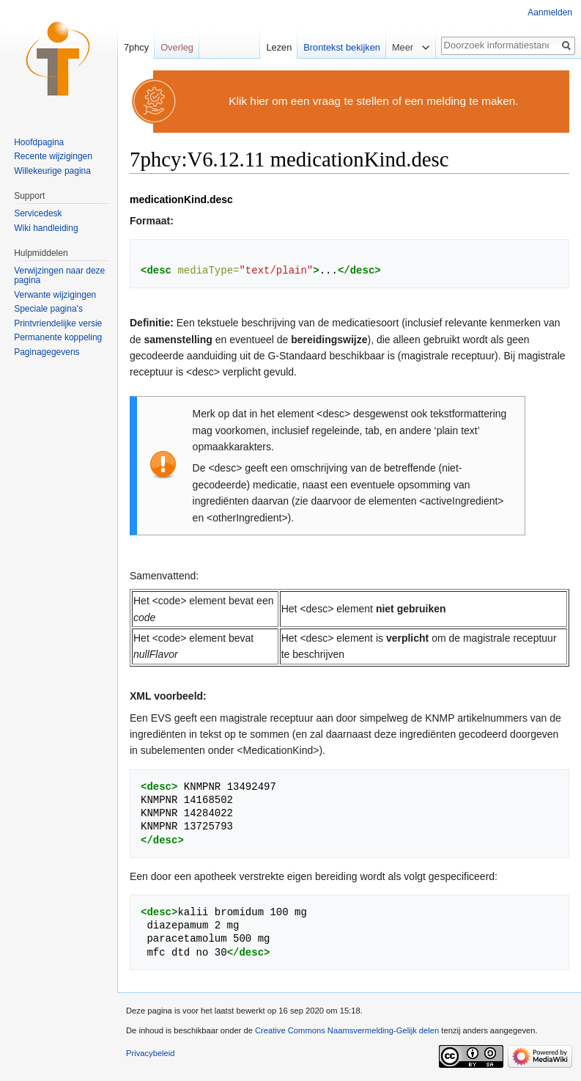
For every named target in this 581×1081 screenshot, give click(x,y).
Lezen (279, 47)
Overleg (176, 47)
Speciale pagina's (48, 309)
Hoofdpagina (39, 142)
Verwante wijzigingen (55, 295)
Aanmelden (550, 12)
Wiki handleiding (46, 228)
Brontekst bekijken (341, 47)
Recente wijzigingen (53, 156)
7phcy (136, 47)
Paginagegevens (46, 352)
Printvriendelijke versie (58, 323)
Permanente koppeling (58, 337)
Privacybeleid (150, 1053)
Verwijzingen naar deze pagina (59, 275)
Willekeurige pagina (52, 171)
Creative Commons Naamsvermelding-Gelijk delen (347, 1030)
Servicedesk (38, 213)
